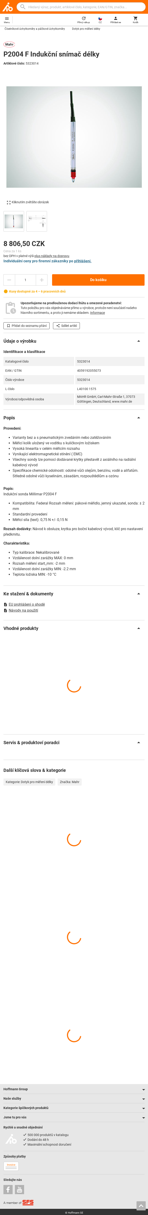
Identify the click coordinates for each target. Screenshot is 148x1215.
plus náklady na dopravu (51, 256)
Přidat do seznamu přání (26, 326)
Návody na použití (20, 610)
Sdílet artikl (66, 326)
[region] (74, 221)
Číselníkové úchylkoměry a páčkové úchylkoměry (35, 28)
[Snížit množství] (9, 280)
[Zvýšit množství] (41, 280)
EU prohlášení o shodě (24, 604)
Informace (97, 313)
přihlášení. (83, 261)
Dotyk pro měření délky (86, 28)
